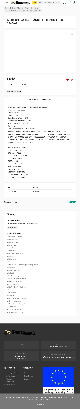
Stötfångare (12, 306)
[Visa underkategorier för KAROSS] (7, 273)
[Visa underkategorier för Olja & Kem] (7, 295)
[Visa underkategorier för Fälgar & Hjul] (7, 259)
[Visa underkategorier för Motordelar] (7, 293)
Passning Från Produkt (14, 91)
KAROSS (11, 273)
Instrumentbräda (14, 270)
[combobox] (49, 2)
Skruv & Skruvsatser (15, 301)
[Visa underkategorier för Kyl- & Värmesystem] (7, 281)
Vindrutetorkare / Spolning (17, 312)
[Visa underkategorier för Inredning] (7, 267)
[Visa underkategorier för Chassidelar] (7, 251)
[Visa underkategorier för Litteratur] (7, 290)
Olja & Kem (12, 295)
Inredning (11, 267)
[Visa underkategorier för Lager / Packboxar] (7, 284)
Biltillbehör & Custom (15, 237)
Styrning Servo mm (14, 309)
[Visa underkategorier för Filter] (7, 262)
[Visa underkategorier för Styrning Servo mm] (7, 309)
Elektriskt (11, 256)
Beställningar (28, 376)
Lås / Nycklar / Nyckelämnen (17, 287)
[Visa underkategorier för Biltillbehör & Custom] (7, 237)
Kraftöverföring (13, 276)
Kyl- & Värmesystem (15, 281)
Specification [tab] (46, 100)
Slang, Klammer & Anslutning (18, 304)
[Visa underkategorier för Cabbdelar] (7, 248)
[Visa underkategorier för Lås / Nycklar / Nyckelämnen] (7, 287)
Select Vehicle (12, 227)
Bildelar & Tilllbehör (16, 8)
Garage (26, 373)
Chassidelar (12, 251)
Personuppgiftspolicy (13, 373)
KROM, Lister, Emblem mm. (17, 279)
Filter (26, 8)
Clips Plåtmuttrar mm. (15, 253)
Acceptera (40, 404)
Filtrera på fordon (40, 220)
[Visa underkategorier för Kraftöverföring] (7, 276)
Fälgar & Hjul (12, 259)
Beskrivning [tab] (33, 100)
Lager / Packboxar (14, 284)
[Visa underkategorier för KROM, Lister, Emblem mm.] (7, 279)
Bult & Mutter (12, 245)
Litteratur (11, 290)
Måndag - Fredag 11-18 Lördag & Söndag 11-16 (58, 357)
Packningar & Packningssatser (18, 298)
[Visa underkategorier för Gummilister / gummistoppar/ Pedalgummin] (7, 265)
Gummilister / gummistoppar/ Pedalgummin (23, 265)
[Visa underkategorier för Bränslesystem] (7, 239)
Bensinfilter (34, 8)
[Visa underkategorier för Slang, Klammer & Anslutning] (7, 304)
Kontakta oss (10, 376)
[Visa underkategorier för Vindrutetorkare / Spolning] (7, 312)
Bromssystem (13, 242)
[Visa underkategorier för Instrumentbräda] (7, 270)
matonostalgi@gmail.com (58, 346)
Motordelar (12, 293)
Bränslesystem (13, 239)
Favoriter (27, 379)
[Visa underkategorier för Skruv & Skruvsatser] (7, 301)
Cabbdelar (11, 248)
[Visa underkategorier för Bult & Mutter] (7, 245)
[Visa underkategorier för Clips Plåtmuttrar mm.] (7, 253)
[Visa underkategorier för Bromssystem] (7, 242)
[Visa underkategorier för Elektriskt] (7, 256)
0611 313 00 (22, 346)
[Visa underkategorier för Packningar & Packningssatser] (7, 298)
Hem (6, 8)
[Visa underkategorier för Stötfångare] (7, 307)
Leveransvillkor (11, 384)
